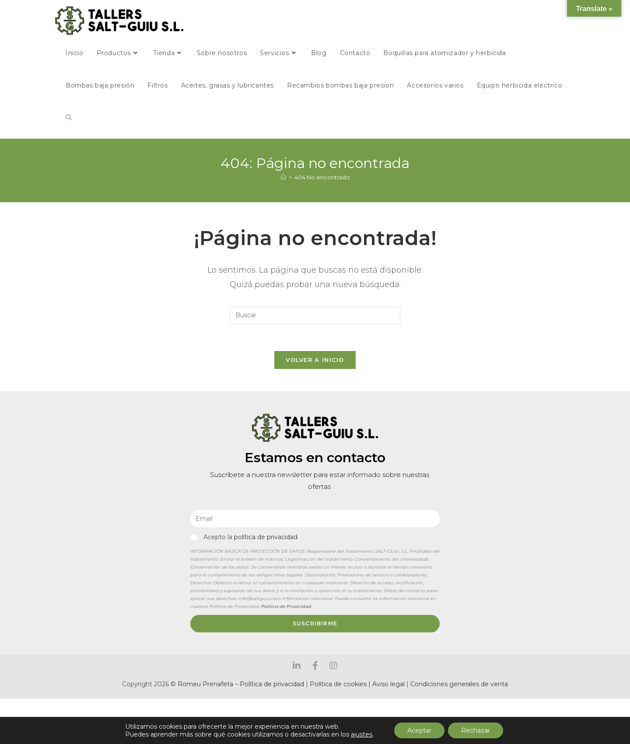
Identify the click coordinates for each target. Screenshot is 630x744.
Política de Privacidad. (286, 606)
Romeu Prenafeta (205, 684)
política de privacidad (266, 537)
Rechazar (475, 730)
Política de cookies (338, 684)
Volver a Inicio (315, 359)
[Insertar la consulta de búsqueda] (315, 315)
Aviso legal (389, 684)
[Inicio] (283, 177)
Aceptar (419, 730)
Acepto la (250, 537)
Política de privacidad (272, 684)
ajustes (361, 734)
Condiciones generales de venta (459, 684)
